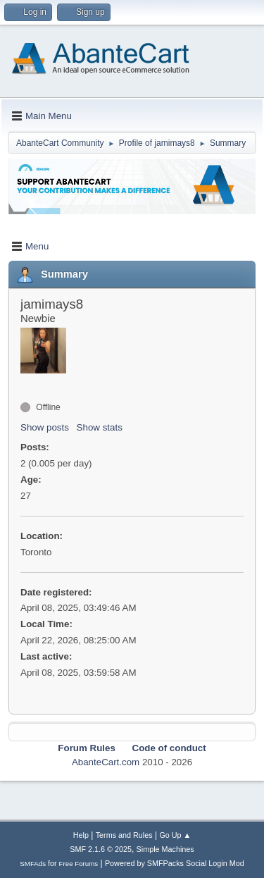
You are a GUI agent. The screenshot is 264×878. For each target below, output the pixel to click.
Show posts (44, 427)
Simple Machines (165, 849)
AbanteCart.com (105, 762)
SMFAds (33, 863)
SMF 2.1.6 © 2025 (101, 849)
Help (81, 835)
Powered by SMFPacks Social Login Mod (174, 863)
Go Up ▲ (175, 835)
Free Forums (79, 863)
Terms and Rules (124, 835)
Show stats (99, 427)
